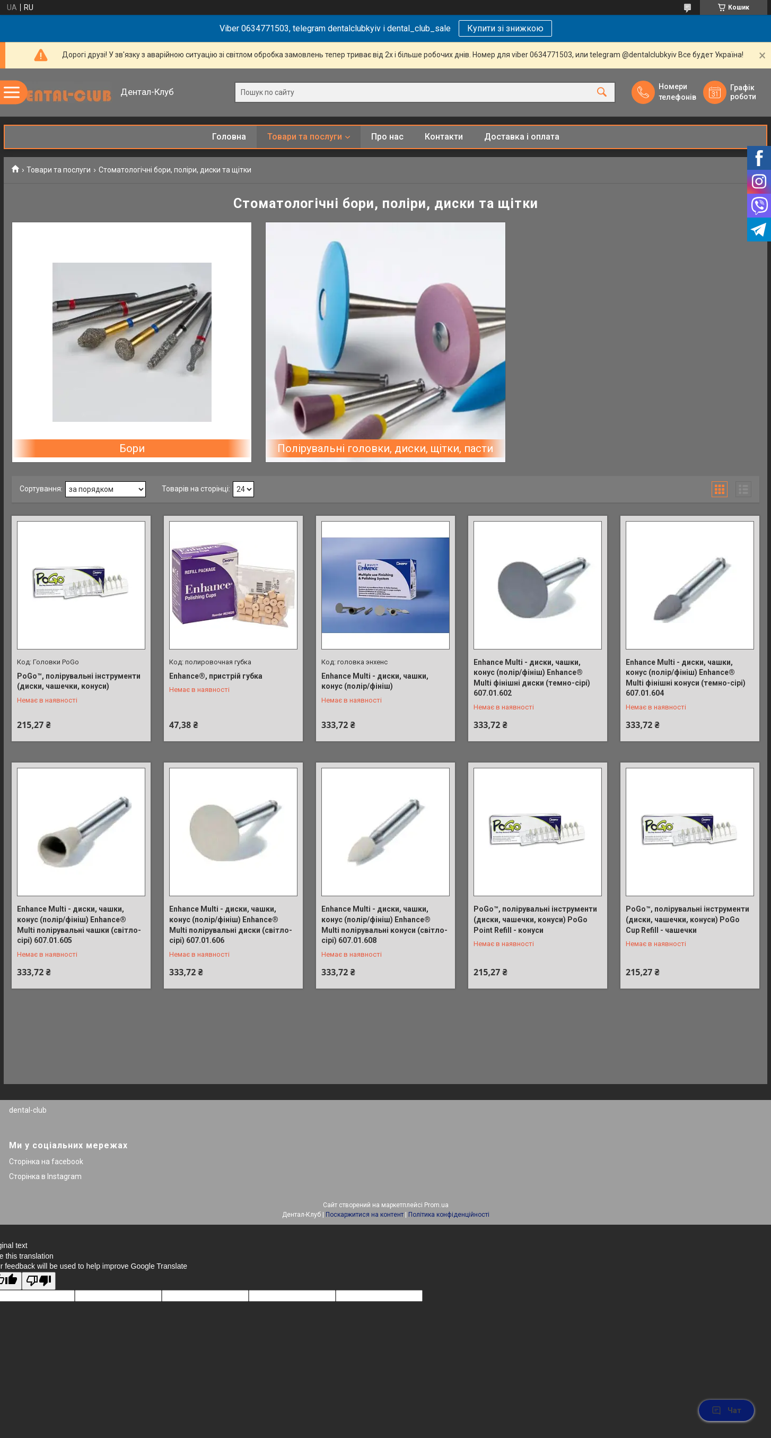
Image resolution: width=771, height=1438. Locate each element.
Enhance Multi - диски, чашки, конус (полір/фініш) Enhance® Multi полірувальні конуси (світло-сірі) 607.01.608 (384, 925)
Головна (229, 137)
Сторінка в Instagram (45, 1176)
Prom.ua (436, 1205)
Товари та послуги (304, 137)
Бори (132, 448)
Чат (726, 1410)
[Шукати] (602, 92)
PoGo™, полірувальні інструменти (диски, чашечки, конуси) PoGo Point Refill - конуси (535, 919)
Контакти (444, 137)
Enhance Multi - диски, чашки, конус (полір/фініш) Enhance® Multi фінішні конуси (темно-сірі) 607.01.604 (686, 678)
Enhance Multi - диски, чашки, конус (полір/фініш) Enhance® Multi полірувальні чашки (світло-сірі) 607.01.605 (79, 925)
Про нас (387, 137)
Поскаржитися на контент (365, 1214)
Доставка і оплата (521, 137)
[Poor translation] (39, 1281)
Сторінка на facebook (46, 1161)
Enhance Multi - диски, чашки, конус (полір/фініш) (374, 681)
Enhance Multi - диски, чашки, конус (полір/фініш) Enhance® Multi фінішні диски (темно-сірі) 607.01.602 (532, 678)
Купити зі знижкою (505, 28)
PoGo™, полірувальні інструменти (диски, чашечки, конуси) (79, 681)
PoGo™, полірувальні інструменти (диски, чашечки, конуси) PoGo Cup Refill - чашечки (687, 919)
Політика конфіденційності (448, 1214)
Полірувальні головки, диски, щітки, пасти (385, 448)
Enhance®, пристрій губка (215, 676)
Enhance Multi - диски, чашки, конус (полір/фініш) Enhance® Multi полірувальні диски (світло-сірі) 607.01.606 (230, 925)
